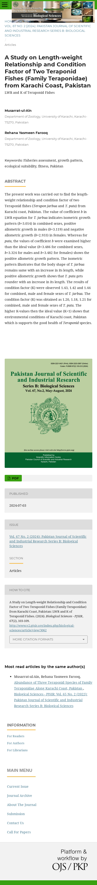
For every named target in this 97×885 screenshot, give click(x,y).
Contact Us (15, 823)
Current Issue (18, 786)
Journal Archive (19, 795)
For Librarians (17, 750)
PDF (15, 478)
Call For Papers (19, 832)
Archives (26, 21)
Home (10, 21)
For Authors (15, 743)
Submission (16, 814)
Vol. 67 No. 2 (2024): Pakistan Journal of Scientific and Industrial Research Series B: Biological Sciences (48, 30)
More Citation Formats (33, 639)
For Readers (15, 736)
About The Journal (21, 804)
